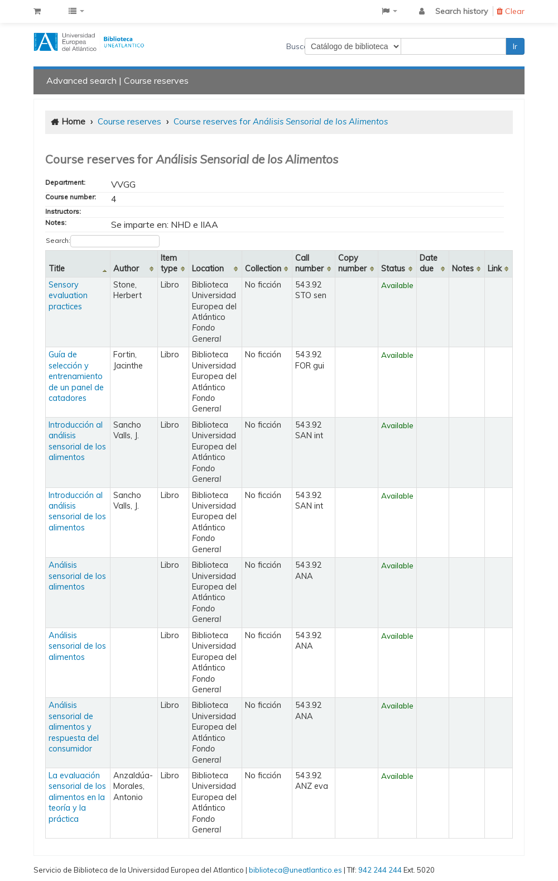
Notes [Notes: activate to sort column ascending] (463, 269)
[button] (37, 11)
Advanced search (81, 80)
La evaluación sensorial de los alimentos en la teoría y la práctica (77, 797)
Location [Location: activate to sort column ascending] (208, 269)
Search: (103, 241)
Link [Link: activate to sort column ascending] (495, 269)
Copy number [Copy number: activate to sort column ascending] (352, 263)
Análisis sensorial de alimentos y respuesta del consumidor (74, 727)
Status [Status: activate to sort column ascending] (393, 269)
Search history (461, 11)
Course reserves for (281, 121)
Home (73, 121)
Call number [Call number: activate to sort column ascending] (309, 263)
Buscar (295, 46)
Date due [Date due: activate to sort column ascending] (428, 263)
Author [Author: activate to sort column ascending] (126, 269)
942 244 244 (380, 869)
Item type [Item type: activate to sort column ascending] (169, 263)
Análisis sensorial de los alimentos (77, 576)
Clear (511, 11)
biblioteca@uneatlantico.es (295, 869)
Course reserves (156, 80)
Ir (515, 46)
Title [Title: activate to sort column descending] (57, 269)
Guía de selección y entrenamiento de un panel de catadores (76, 376)
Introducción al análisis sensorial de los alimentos (77, 441)
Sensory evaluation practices (68, 296)
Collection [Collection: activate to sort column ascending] (263, 269)
